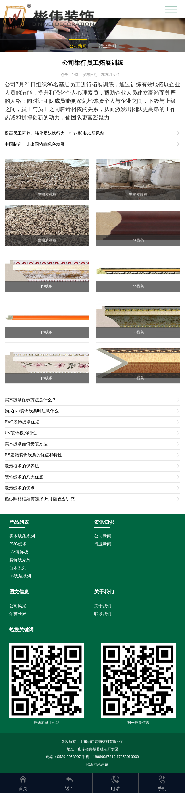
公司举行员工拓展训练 (92, 62)
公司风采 (17, 605)
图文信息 (19, 591)
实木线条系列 (22, 535)
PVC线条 (18, 543)
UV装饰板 (18, 551)
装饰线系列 (20, 559)
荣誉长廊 (17, 613)
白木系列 (17, 567)
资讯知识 (104, 522)
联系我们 (102, 613)
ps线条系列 (20, 575)
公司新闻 (78, 45)
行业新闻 (107, 45)
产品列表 (19, 522)
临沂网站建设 (97, 764)
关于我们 (102, 605)
